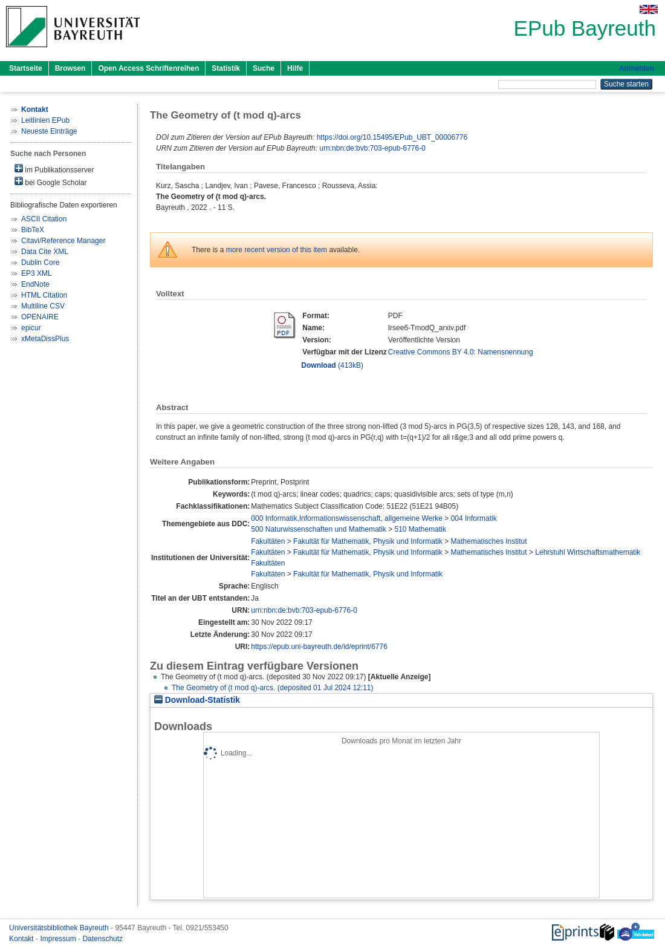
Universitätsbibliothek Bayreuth (60, 928)
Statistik (226, 68)
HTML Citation (44, 295)
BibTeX (32, 230)
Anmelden (636, 68)
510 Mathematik (420, 529)
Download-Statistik (197, 700)
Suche (263, 68)
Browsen (70, 68)
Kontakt (22, 939)
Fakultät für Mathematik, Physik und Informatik (368, 541)
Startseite (25, 68)
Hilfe (295, 68)
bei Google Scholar (50, 182)
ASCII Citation (43, 219)
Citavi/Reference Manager (63, 240)
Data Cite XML (44, 251)
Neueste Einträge (49, 131)
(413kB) (332, 365)
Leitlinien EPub (45, 120)
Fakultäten (268, 541)
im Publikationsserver (54, 169)
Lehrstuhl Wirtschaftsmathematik (587, 552)
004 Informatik (474, 518)
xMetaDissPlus (45, 338)
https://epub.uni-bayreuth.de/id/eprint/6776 (319, 646)
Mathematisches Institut (489, 541)
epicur (31, 328)
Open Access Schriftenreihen (148, 68)
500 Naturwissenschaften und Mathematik (318, 529)
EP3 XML (36, 273)
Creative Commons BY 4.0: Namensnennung (460, 352)
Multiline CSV (43, 306)
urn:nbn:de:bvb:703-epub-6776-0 (372, 148)
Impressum (59, 939)
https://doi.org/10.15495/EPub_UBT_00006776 (392, 137)
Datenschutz (102, 939)
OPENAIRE (40, 317)
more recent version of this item (276, 250)
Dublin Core (40, 262)
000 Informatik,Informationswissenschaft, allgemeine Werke (347, 518)
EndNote (35, 284)
